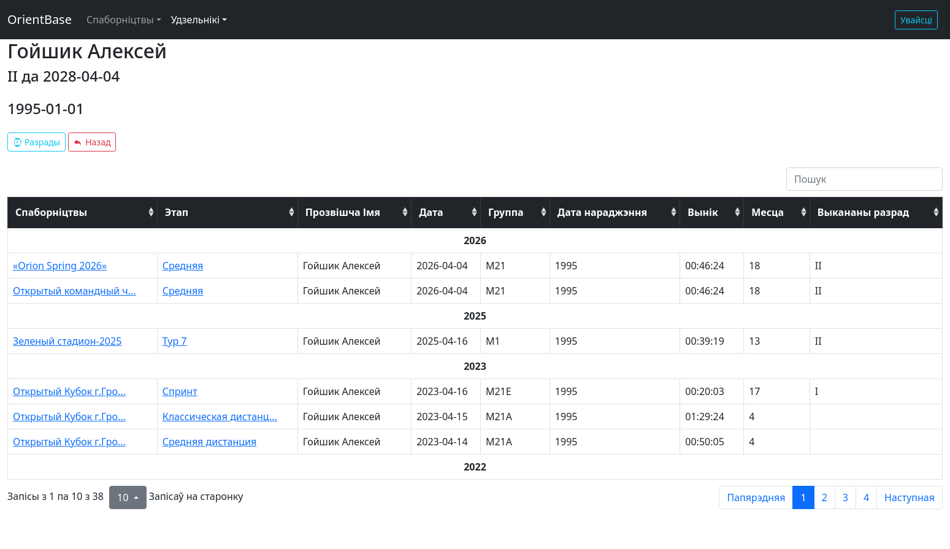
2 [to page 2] (824, 497)
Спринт (180, 391)
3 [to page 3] (845, 497)
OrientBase (39, 19)
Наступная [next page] (909, 497)
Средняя (183, 265)
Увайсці (916, 20)
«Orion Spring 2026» (60, 265)
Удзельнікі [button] (195, 19)
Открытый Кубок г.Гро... (69, 391)
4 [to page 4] (866, 497)
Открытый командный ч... (74, 291)
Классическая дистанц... (220, 416)
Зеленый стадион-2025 (67, 341)
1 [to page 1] (803, 497)
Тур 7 (175, 341)
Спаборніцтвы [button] (120, 19)
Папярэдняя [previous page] (756, 497)
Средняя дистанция (209, 441)
